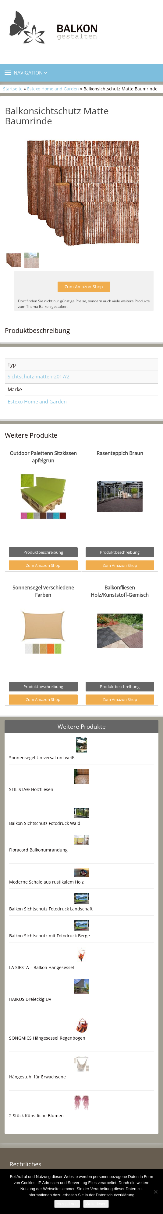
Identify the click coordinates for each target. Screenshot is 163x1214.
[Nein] (155, 1192)
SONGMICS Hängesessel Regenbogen (47, 1038)
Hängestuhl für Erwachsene (37, 1077)
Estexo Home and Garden (53, 89)
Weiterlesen (96, 1203)
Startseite (13, 89)
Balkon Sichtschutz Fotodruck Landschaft (51, 909)
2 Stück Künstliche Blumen (36, 1115)
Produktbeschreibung (43, 552)
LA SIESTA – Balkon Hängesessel (41, 967)
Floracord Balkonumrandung (38, 850)
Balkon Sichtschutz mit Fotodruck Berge (49, 936)
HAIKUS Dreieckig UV (30, 999)
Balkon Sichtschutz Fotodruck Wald (44, 823)
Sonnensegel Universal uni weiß (42, 757)
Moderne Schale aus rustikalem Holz (46, 882)
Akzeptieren (67, 1203)
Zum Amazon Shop (84, 287)
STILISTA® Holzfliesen (31, 789)
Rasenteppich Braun (120, 453)
